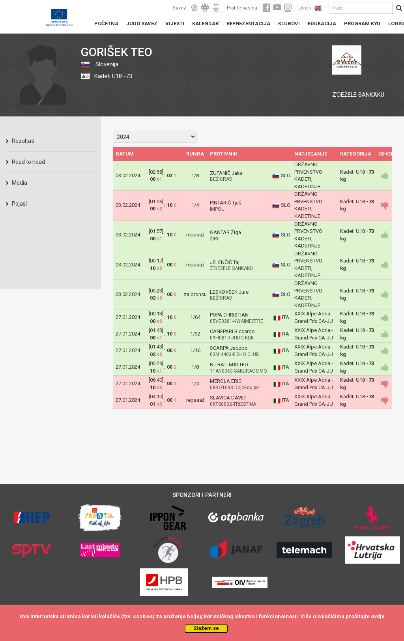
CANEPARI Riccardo (232, 331)
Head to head (28, 162)
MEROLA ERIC (225, 381)
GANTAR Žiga (225, 232)
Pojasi (19, 204)
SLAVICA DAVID (228, 398)
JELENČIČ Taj (224, 262)
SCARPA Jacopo (229, 348)
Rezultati (23, 141)
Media (19, 183)
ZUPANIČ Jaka (226, 173)
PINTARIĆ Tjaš (225, 203)
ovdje (378, 616)
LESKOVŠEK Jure (229, 292)
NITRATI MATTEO (229, 364)
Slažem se (206, 628)
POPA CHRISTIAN (229, 315)
